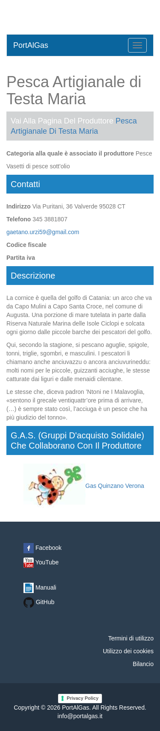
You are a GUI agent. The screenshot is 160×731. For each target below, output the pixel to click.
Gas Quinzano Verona (83, 485)
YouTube (41, 562)
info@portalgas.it (80, 716)
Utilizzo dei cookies (128, 651)
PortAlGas (30, 45)
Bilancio (143, 664)
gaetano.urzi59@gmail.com (42, 232)
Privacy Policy (83, 698)
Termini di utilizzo (131, 638)
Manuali (39, 587)
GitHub (38, 602)
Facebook (42, 547)
